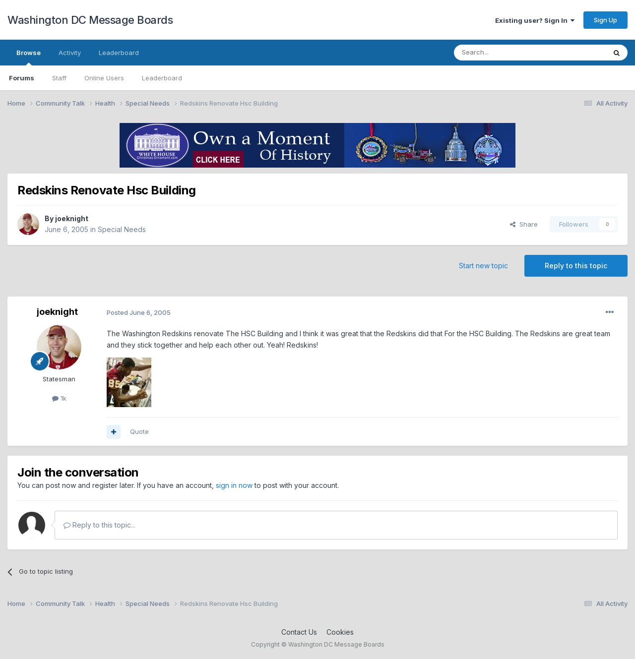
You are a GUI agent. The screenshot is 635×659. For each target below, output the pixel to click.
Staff (59, 78)
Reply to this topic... (99, 525)
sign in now (234, 485)
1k (59, 398)
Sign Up (605, 20)
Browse (28, 57)
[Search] (504, 52)
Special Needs (122, 229)
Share (524, 224)
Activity (70, 53)
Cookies (340, 632)
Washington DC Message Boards (90, 19)
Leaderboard (162, 78)
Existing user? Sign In (534, 20)
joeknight (71, 218)
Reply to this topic (576, 265)
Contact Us (299, 632)
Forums (21, 78)
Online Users (104, 78)
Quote (139, 431)
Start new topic (483, 265)
